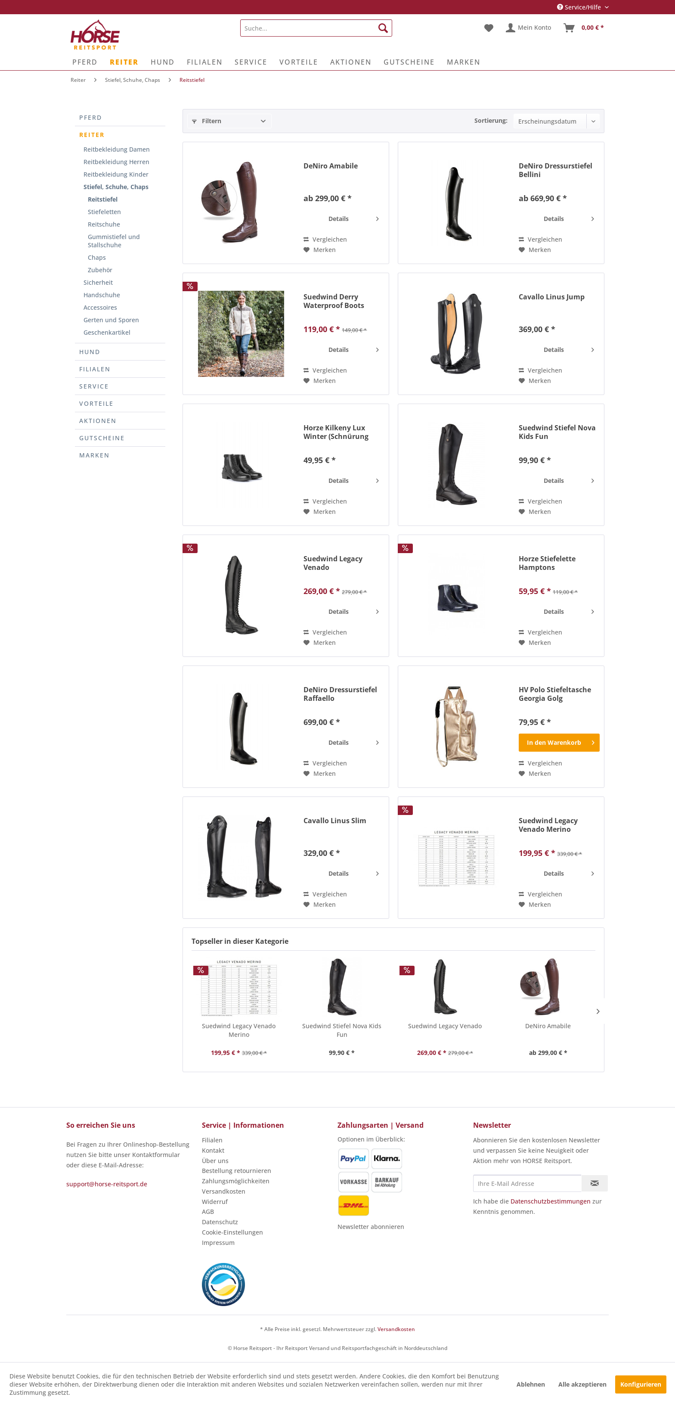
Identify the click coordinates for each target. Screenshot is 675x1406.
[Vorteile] (298, 62)
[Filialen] (205, 62)
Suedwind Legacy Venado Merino (548, 825)
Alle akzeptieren (582, 1384)
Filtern (206, 121)
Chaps (97, 257)
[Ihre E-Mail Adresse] (527, 1183)
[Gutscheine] (409, 62)
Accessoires (100, 307)
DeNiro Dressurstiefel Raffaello (340, 694)
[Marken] (463, 62)
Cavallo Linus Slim (334, 820)
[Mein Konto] (529, 28)
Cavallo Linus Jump (552, 297)
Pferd (90, 117)
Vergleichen (325, 239)
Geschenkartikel (107, 332)
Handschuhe (102, 295)
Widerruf (215, 1202)
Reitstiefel (103, 199)
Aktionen (98, 421)
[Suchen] (383, 28)
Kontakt (213, 1150)
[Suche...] (316, 28)
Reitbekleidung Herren (116, 162)
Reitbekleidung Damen (117, 149)
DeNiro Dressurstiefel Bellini (555, 170)
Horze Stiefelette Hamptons (547, 563)
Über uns (215, 1161)
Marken (94, 455)
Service (94, 386)
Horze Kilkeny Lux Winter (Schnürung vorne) (335, 432)
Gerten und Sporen (111, 320)
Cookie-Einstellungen (232, 1232)
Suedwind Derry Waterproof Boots (333, 301)
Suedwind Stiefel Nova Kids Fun (557, 432)
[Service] (251, 62)
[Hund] (163, 62)
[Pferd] (85, 62)
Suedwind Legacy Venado (332, 563)
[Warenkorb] (584, 28)
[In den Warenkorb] (559, 743)
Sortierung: (491, 120)
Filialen (95, 369)
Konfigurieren (640, 1384)
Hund (89, 352)
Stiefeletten (104, 212)
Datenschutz (220, 1222)
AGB (208, 1211)
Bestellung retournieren (236, 1170)
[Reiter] (124, 62)
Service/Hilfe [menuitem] (580, 7)
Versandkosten (223, 1191)
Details (353, 217)
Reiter (92, 135)
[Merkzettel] (489, 28)
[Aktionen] (351, 62)
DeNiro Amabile (330, 166)
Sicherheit (98, 282)
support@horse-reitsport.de (106, 1184)
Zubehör (100, 270)
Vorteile (96, 403)
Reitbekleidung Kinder (116, 174)
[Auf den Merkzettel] (319, 250)
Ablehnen (531, 1384)
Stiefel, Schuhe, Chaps (116, 187)
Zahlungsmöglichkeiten (235, 1181)
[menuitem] (316, 28)
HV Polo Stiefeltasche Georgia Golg (555, 694)
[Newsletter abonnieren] (594, 1183)
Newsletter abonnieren (371, 1226)
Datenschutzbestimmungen (551, 1201)
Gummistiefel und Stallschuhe (114, 241)
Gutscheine (102, 438)
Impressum (218, 1242)
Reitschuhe (104, 224)
